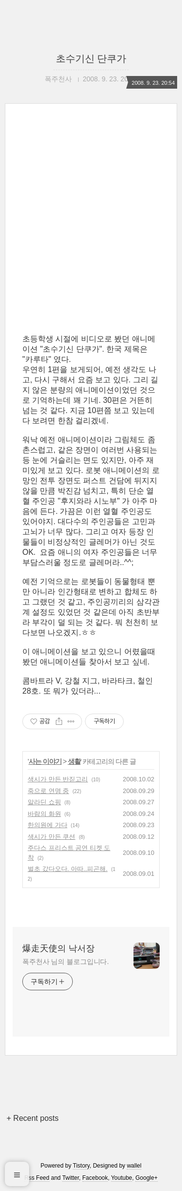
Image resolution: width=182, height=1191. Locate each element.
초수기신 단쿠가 (91, 58)
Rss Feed (36, 1177)
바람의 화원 (44, 813)
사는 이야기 (45, 761)
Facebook (95, 1177)
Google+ (146, 1177)
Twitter (70, 1177)
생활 (74, 761)
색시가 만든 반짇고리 (58, 779)
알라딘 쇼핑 (44, 802)
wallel (134, 1165)
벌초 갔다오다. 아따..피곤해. (68, 868)
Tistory (81, 1165)
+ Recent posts (33, 1118)
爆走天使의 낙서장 (58, 948)
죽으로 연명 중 (48, 790)
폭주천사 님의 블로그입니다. (65, 961)
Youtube (121, 1177)
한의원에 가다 (47, 825)
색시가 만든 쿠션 (51, 836)
